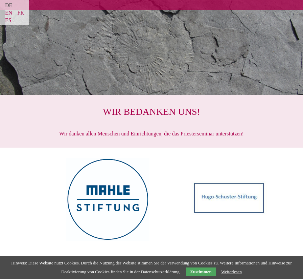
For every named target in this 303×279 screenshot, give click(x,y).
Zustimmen (201, 271)
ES (8, 20)
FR (20, 13)
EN (8, 13)
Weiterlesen (231, 271)
